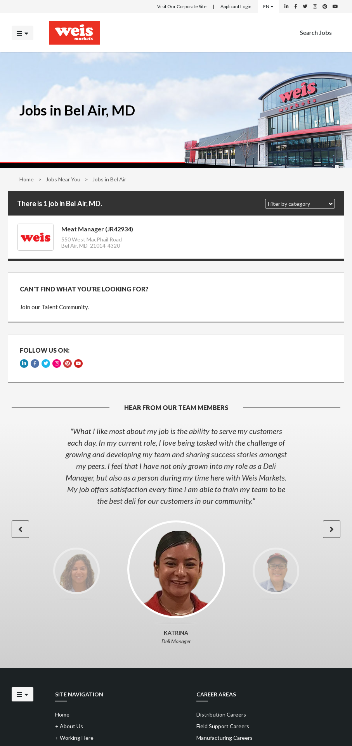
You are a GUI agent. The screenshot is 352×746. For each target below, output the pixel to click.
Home (26, 179)
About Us (69, 726)
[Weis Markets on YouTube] (335, 6)
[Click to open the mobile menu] (22, 33)
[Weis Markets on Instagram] (314, 6)
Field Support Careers (222, 726)
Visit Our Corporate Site (181, 6)
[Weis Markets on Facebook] (296, 6)
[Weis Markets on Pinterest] (324, 6)
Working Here (74, 737)
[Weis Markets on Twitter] (305, 6)
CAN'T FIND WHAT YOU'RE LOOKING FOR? (84, 289)
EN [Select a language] (268, 6)
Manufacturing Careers (224, 737)
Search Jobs (316, 32)
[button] (300, 203)
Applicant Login (235, 6)
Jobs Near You (63, 179)
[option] (176, 466)
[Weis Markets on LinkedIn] (286, 6)
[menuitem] (315, 33)
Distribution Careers (221, 714)
